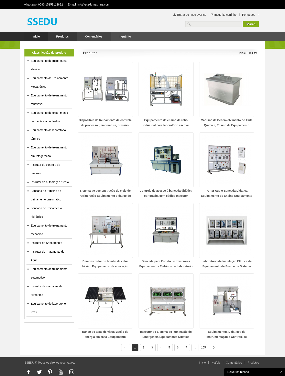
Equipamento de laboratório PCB (48, 308)
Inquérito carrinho (225, 14)
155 (203, 347)
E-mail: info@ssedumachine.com (89, 4)
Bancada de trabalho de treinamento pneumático (46, 195)
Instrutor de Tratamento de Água (47, 256)
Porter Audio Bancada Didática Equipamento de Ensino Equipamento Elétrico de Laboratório (226, 195)
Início (36, 36)
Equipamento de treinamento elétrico (49, 65)
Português (248, 14)
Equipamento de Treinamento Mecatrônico (49, 82)
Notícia (215, 362)
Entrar (181, 14)
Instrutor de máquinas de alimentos (46, 290)
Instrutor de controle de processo (45, 169)
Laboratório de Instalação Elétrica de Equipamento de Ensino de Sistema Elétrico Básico (227, 266)
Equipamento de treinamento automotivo (49, 273)
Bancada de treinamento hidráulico (46, 212)
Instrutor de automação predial (50, 182)
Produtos (62, 36)
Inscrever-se (198, 14)
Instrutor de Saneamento (46, 242)
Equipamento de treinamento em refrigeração (49, 152)
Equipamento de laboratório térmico (48, 134)
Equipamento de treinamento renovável (49, 100)
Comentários (94, 36)
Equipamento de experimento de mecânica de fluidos (49, 117)
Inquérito (125, 36)
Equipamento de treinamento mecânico (49, 230)
